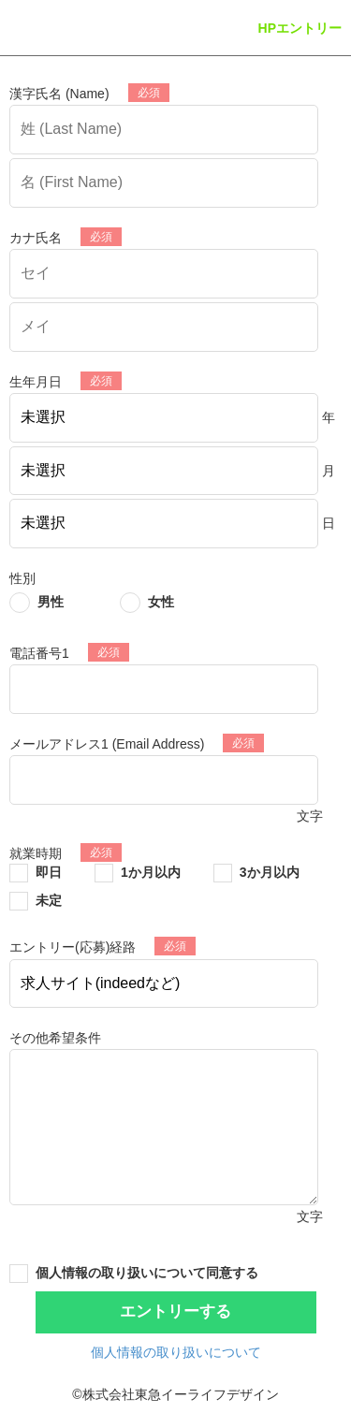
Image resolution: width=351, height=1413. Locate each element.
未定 (49, 900)
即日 (49, 872)
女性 (161, 601)
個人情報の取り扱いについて (176, 1352)
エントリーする (175, 1311)
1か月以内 (151, 872)
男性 (50, 601)
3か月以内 (270, 872)
